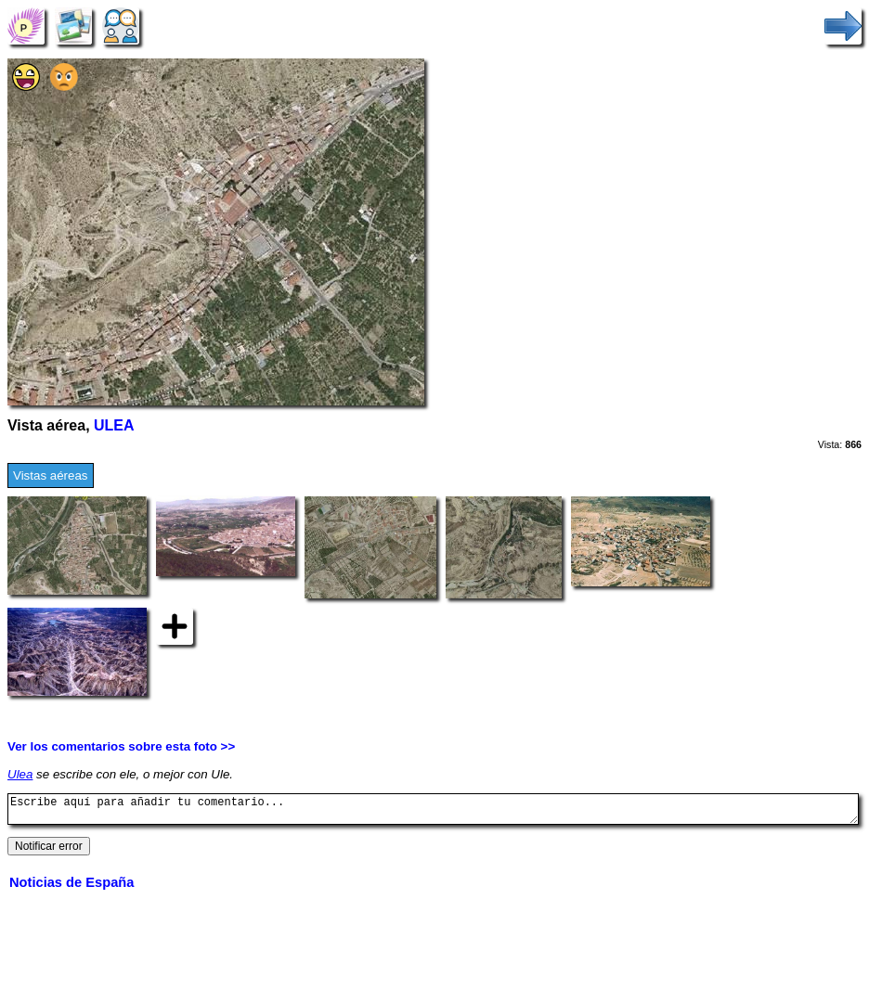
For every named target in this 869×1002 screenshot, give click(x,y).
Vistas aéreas (50, 475)
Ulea (19, 774)
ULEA (114, 425)
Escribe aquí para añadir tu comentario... (433, 811)
